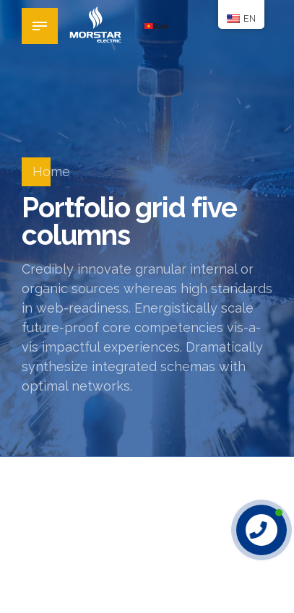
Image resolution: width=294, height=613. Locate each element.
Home (51, 171)
